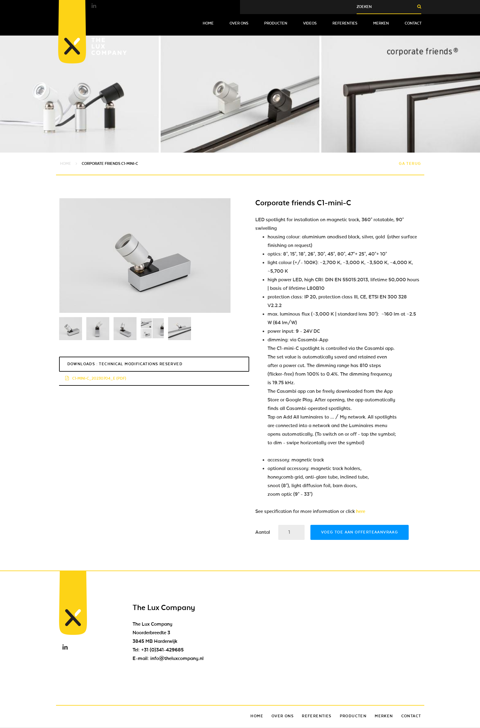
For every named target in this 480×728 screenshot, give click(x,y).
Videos (310, 23)
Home (208, 23)
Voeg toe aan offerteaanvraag (359, 532)
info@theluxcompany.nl (177, 658)
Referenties (344, 23)
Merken (381, 23)
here (360, 511)
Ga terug (410, 163)
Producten (275, 23)
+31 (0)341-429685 (162, 650)
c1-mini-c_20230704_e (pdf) (95, 378)
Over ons (239, 23)
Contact (413, 23)
